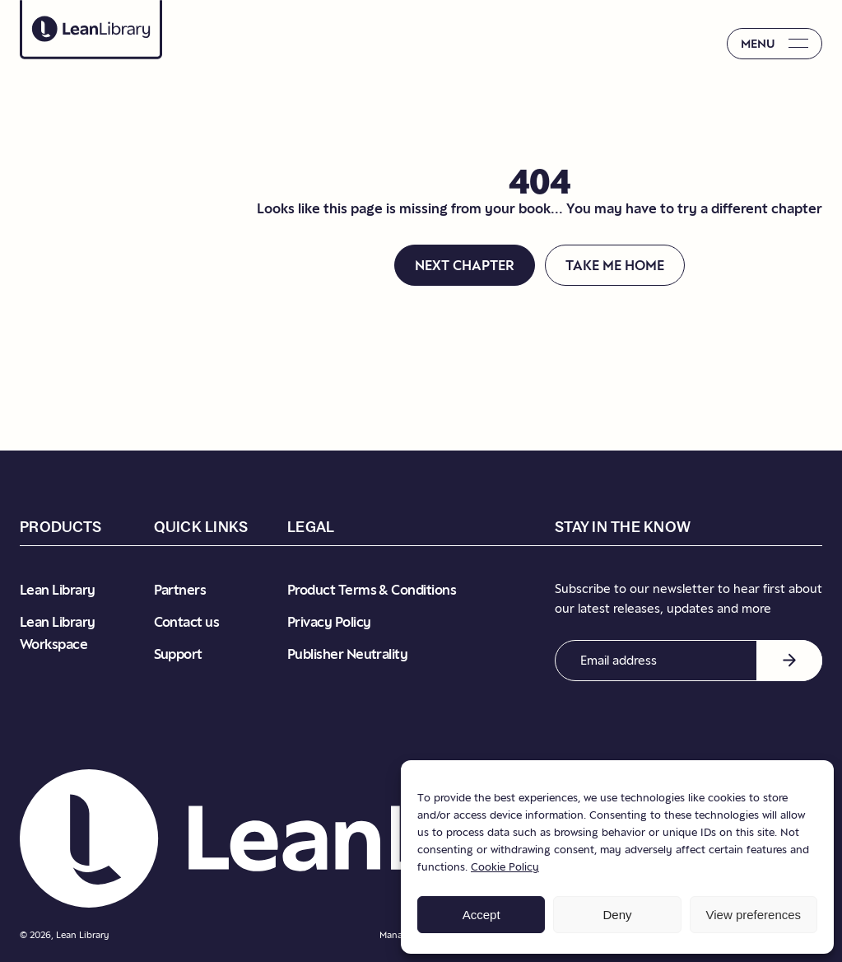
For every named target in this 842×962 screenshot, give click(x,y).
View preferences (754, 915)
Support (178, 654)
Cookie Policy (505, 866)
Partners (180, 589)
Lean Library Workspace (57, 633)
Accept (481, 915)
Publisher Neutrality (347, 654)
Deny (616, 915)
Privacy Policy (328, 622)
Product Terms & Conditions (371, 589)
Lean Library (57, 589)
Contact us (187, 622)
